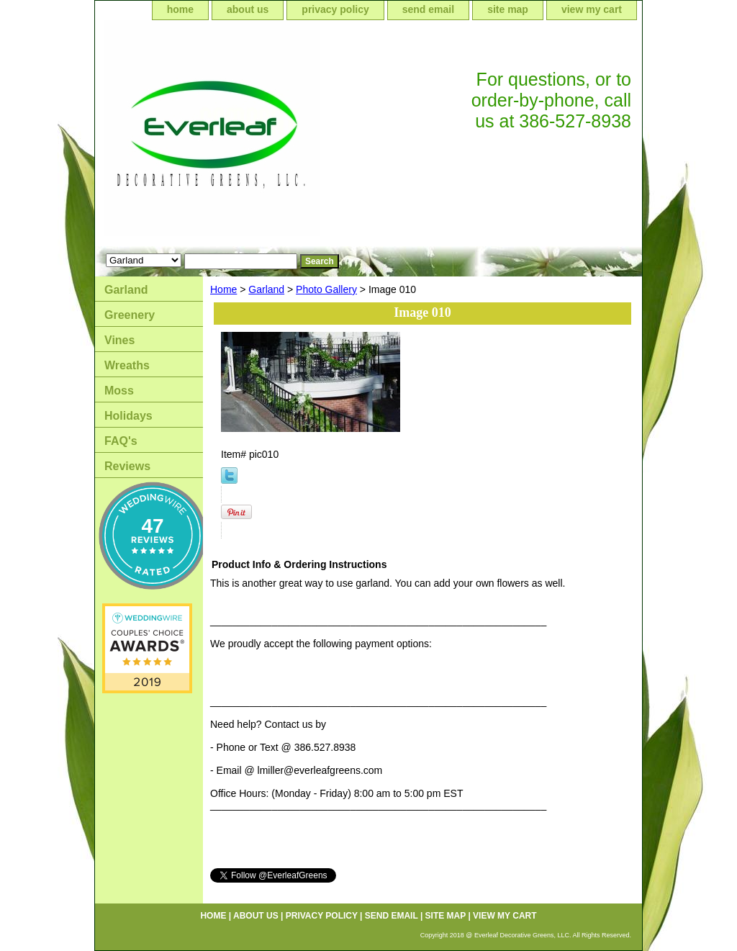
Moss (119, 390)
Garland (266, 289)
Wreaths (127, 365)
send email (428, 9)
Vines (119, 340)
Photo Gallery (326, 289)
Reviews (127, 466)
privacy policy (335, 9)
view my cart (591, 9)
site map (507, 9)
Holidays (128, 416)
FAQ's (120, 441)
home (180, 9)
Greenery (129, 315)
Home (223, 289)
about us (247, 9)
